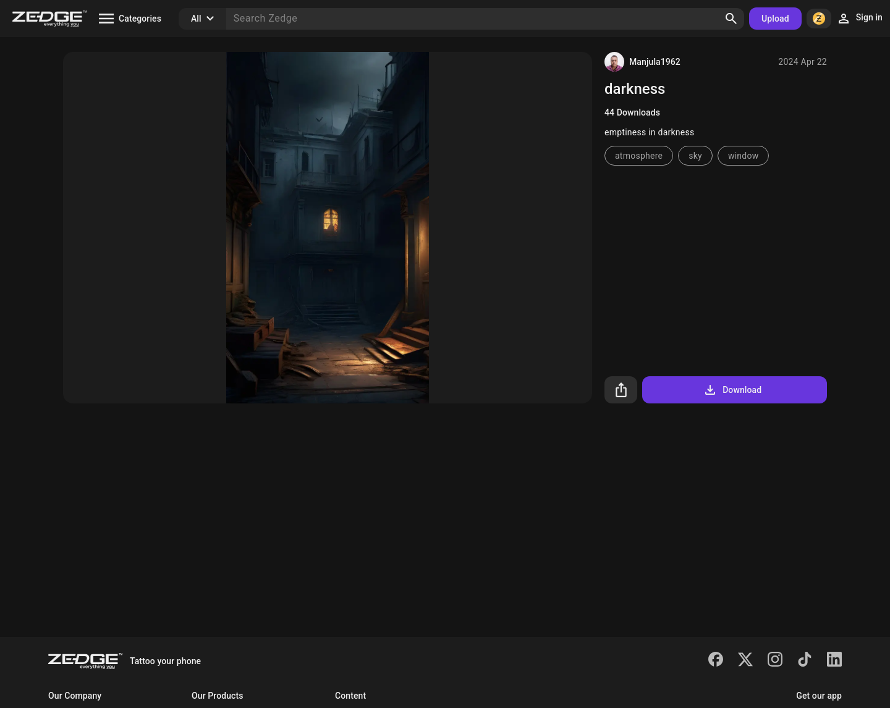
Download (732, 389)
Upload (775, 18)
